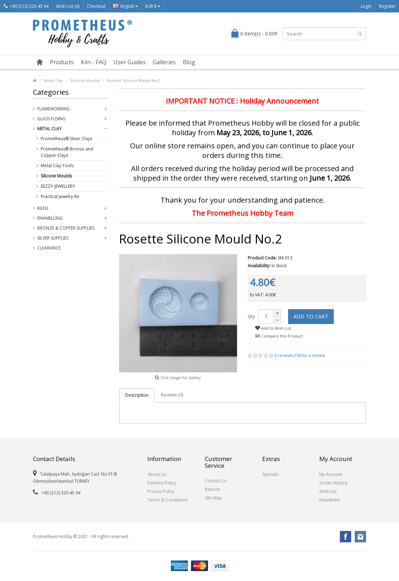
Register (387, 6)
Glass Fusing (51, 119)
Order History (333, 483)
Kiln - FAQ (93, 62)
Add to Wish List (273, 328)
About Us (156, 474)
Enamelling (50, 218)
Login (366, 6)
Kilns (42, 208)
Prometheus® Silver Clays (66, 139)
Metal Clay (53, 80)
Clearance (49, 248)
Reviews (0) (172, 395)
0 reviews (283, 355)
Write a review (311, 355)
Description (136, 395)
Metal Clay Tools (57, 166)
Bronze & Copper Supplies (65, 228)
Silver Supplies (52, 238)
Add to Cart (310, 316)
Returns (212, 489)
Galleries (164, 62)
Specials (270, 474)
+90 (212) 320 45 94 (26, 6)
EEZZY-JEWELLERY (58, 186)
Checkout (96, 6)
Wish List (328, 491)
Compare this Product (279, 336)
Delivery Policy (161, 483)
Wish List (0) (67, 6)
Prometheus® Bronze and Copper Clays (67, 152)
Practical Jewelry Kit (60, 196)
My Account (330, 474)
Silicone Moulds (85, 80)
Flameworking (53, 109)
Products (62, 62)
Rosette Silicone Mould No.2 (133, 80)
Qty (251, 316)
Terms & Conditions (167, 500)
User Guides (129, 62)
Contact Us (216, 481)
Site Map (213, 498)
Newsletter (330, 500)
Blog (189, 62)
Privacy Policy (160, 491)
